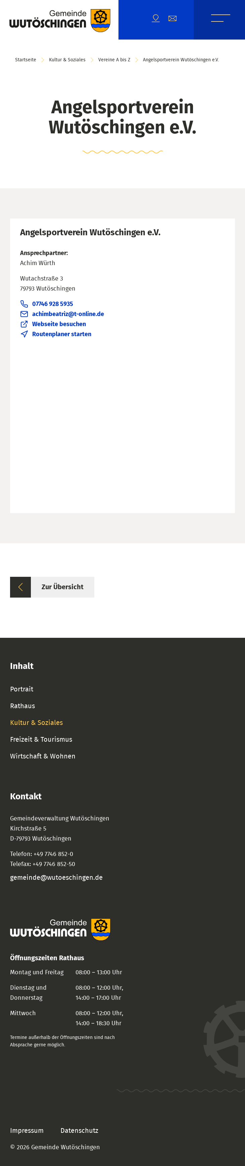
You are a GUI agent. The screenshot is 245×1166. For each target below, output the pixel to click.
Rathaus (22, 706)
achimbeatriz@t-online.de (68, 314)
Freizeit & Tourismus (41, 739)
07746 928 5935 (52, 304)
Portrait (21, 689)
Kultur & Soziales (67, 60)
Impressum (27, 1130)
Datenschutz (79, 1130)
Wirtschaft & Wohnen (43, 756)
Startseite (25, 60)
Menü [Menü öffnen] (220, 19)
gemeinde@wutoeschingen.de (56, 877)
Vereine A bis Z (114, 60)
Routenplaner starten (61, 334)
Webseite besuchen (59, 324)
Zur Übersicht (63, 587)
